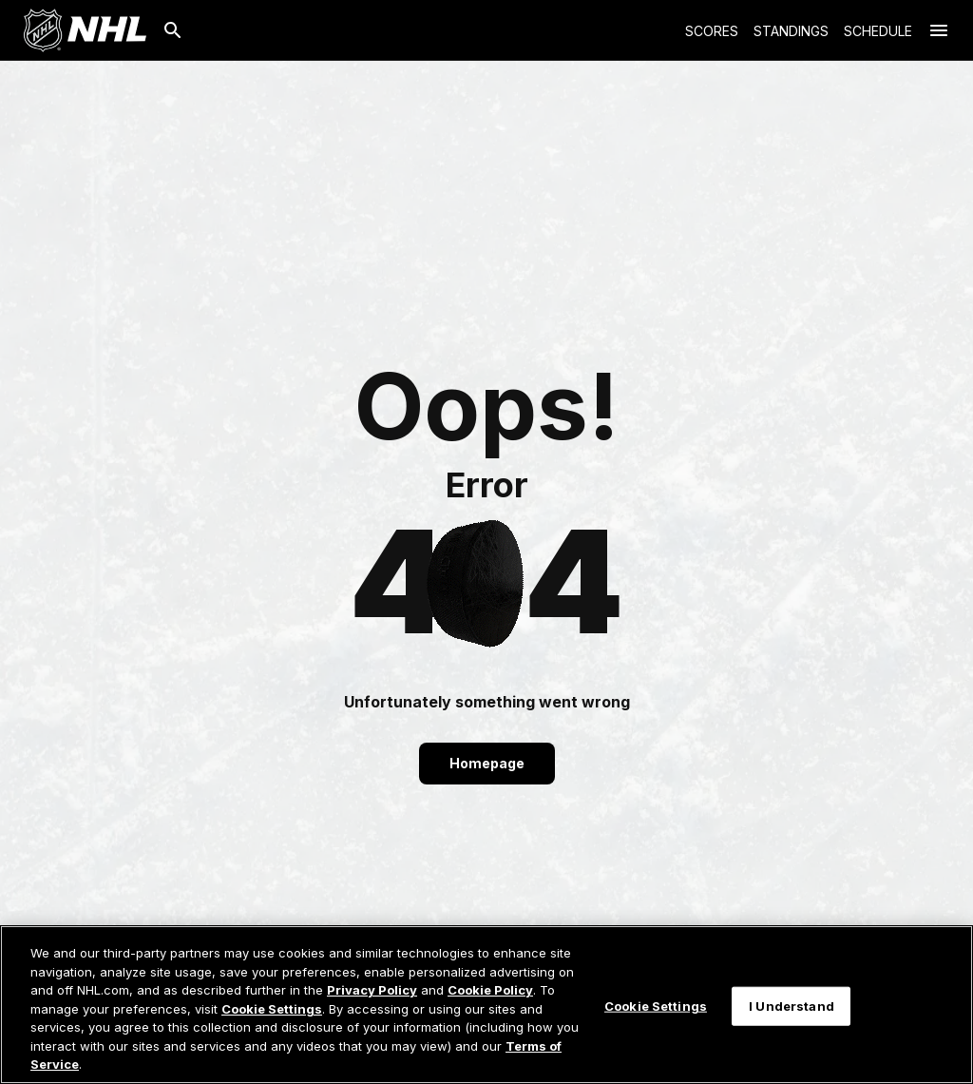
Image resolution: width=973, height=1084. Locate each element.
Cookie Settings (271, 1008)
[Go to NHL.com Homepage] (84, 30)
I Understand (791, 1005)
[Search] (173, 30)
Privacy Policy (372, 989)
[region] (486, 1004)
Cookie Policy (490, 989)
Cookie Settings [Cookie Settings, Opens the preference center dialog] (655, 1005)
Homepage (487, 763)
